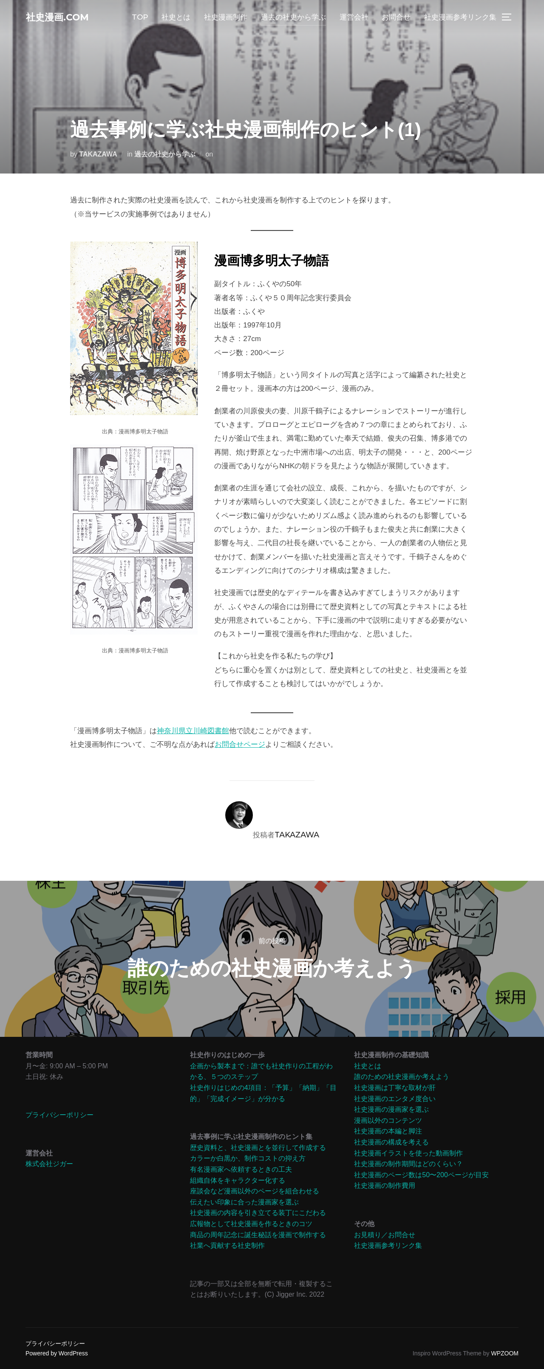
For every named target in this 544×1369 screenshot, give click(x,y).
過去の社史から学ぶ (293, 18)
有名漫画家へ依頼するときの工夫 (241, 1169)
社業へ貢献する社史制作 (227, 1245)
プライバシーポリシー (60, 1115)
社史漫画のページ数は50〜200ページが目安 (421, 1174)
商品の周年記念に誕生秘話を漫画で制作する (258, 1234)
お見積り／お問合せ (384, 1234)
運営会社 (353, 18)
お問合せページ (240, 744)
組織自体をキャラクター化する (237, 1180)
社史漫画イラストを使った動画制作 (408, 1153)
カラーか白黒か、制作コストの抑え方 (248, 1158)
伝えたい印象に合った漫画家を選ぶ (244, 1202)
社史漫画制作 (225, 18)
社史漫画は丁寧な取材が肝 (395, 1087)
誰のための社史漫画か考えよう (401, 1076)
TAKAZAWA (98, 154)
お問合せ (396, 18)
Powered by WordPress (57, 1353)
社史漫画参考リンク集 (460, 18)
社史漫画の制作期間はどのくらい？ (408, 1163)
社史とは (176, 18)
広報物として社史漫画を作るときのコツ (251, 1223)
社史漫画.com (63, 17)
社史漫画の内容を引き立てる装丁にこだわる (258, 1212)
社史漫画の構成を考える (391, 1142)
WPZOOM (504, 1353)
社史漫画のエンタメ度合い (395, 1098)
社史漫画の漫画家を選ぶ (391, 1109)
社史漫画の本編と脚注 (388, 1131)
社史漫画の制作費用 (384, 1185)
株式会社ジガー (49, 1163)
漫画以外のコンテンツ (388, 1120)
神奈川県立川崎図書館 (193, 731)
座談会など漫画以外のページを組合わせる (254, 1191)
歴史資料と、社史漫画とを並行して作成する (258, 1147)
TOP (139, 18)
